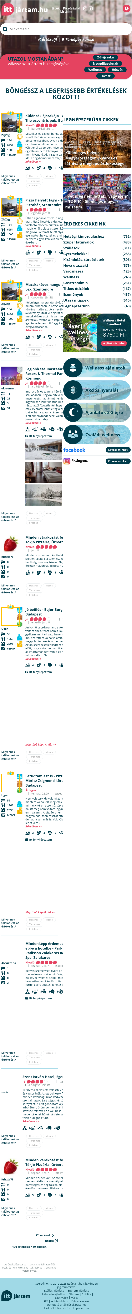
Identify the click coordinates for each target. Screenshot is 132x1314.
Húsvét (117, 70)
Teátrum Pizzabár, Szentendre (50, 202)
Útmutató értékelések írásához (66, 1304)
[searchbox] (66, 29)
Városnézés (73, 271)
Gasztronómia (75, 283)
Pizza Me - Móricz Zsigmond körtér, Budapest (49, 781)
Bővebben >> (33, 161)
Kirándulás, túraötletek (83, 259)
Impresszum (81, 1308)
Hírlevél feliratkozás (57, 1308)
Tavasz (105, 76)
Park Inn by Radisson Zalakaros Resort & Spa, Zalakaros (50, 953)
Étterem (74, 1294)
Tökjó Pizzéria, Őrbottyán (47, 542)
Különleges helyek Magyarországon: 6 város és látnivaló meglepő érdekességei (95, 158)
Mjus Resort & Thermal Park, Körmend (53, 374)
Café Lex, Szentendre (52, 286)
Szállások (71, 248)
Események (73, 294)
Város (74, 1297)
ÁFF (45, 1301)
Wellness (95, 70)
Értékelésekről (80, 1301)
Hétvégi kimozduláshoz (106, 141)
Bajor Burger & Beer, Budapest (52, 611)
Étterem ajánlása (78, 1290)
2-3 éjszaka (105, 57)
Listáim (66, 11)
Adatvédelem (59, 1301)
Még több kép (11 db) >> (40, 744)
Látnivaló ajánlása (53, 1294)
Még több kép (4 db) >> (40, 912)
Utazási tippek (115, 144)
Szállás (86, 1294)
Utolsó (49, 1241)
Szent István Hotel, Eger (43, 1076)
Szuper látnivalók (75, 144)
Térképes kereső (79, 40)
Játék (56, 8)
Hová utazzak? (96, 144)
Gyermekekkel (76, 253)
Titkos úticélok (76, 288)
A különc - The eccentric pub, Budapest (52, 118)
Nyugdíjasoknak (105, 63)
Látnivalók (61, 1297)
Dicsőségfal (71, 8)
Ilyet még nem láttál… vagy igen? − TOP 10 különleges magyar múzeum (96, 202)
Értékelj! (49, 40)
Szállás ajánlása (54, 1290)
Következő (43, 1235)
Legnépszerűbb (74, 146)
